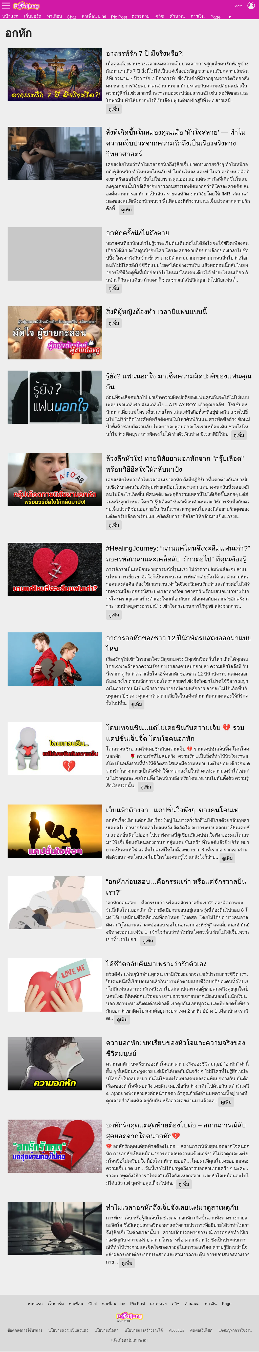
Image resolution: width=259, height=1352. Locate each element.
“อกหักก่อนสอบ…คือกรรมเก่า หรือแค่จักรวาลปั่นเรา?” (176, 887)
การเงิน (198, 16)
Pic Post (119, 17)
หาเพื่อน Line (94, 16)
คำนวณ (177, 16)
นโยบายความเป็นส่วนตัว (68, 1331)
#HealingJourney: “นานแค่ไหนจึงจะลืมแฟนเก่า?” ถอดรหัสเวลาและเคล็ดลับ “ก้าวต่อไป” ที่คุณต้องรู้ (178, 554)
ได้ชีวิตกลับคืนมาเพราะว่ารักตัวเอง (156, 964)
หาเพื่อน (54, 16)
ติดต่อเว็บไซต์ (201, 1331)
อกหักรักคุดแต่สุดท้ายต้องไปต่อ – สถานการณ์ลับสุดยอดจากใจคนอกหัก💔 (176, 1131)
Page (215, 17)
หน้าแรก (10, 16)
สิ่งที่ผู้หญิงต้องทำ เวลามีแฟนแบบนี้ (156, 312)
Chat (71, 17)
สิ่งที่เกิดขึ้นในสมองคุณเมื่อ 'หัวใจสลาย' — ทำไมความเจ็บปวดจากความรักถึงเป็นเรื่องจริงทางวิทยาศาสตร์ (176, 143)
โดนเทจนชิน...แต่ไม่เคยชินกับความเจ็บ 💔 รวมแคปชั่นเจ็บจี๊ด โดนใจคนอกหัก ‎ (175, 733)
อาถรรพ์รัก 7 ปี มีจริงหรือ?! (145, 54)
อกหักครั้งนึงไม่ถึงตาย (137, 233)
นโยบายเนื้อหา (106, 1331)
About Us (176, 1331)
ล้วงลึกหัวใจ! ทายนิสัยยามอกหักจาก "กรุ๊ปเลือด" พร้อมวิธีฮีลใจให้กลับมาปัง (175, 464)
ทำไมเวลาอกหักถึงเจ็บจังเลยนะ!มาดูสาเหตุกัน (172, 1208)
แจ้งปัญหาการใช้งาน (235, 1331)
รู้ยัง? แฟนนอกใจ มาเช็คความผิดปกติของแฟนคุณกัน (179, 382)
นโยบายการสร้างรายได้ (143, 1331)
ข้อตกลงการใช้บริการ (24, 1331)
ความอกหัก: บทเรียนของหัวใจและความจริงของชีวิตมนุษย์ (175, 1048)
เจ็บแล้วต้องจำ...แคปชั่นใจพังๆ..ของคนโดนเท (172, 810)
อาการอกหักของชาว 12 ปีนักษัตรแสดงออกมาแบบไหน (179, 644)
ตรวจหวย (140, 16)
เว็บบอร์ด (32, 16)
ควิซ (159, 16)
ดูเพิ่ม (114, 109)
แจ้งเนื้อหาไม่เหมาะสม (129, 1341)
